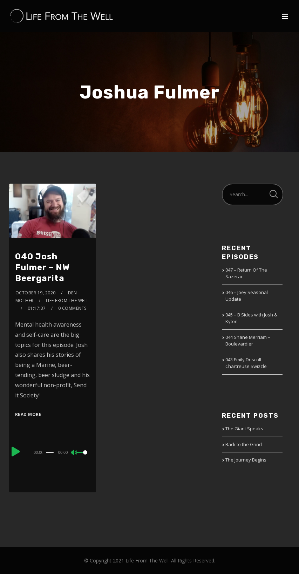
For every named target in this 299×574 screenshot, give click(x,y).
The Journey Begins (245, 460)
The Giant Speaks (244, 428)
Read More (28, 414)
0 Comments (72, 308)
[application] (52, 452)
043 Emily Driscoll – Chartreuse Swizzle (246, 363)
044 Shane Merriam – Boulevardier (247, 340)
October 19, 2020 (35, 293)
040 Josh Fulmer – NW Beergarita (42, 267)
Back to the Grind (243, 444)
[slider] (50, 452)
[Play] (16, 451)
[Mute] (74, 453)
